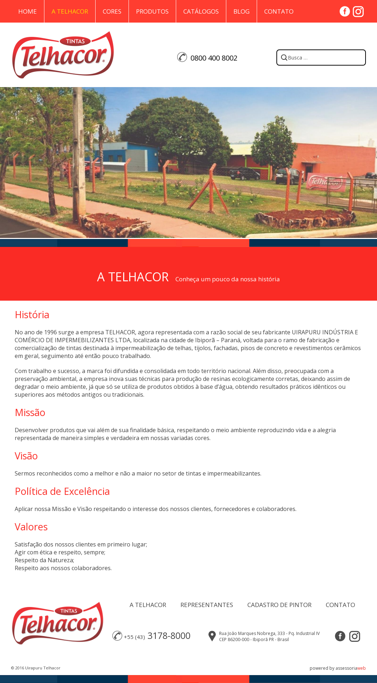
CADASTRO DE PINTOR (279, 605)
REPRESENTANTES (206, 605)
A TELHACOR (148, 605)
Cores (112, 11)
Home (27, 11)
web (361, 668)
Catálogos (201, 11)
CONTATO (340, 605)
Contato (279, 11)
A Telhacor (70, 11)
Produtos (152, 11)
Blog (241, 11)
